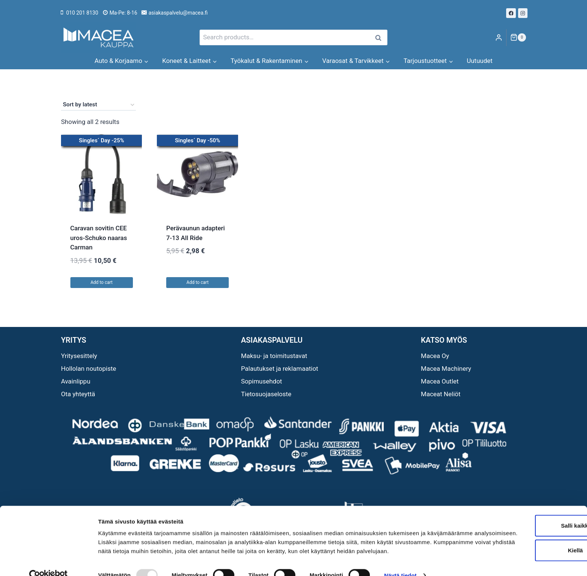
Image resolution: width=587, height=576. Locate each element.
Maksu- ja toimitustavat (274, 356)
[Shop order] (98, 104)
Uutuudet (480, 60)
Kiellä (524, 527)
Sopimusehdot (261, 381)
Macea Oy (435, 356)
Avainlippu (75, 381)
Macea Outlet (440, 381)
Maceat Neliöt (440, 394)
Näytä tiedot (400, 561)
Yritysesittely (79, 356)
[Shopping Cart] (518, 37)
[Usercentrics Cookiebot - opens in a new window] (48, 561)
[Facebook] (511, 13)
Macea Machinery (446, 368)
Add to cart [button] (102, 282)
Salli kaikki (524, 502)
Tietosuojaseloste (266, 394)
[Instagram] (523, 13)
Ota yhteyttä (78, 394)
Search (380, 38)
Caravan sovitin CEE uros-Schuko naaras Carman (98, 237)
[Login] (498, 37)
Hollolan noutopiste (88, 368)
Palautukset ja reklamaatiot (279, 368)
